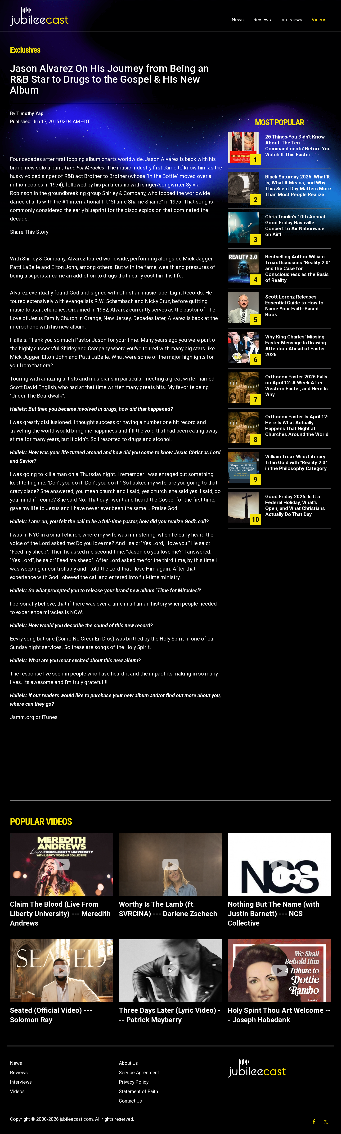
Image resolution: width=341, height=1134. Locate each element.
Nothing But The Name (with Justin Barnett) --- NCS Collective (274, 913)
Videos (319, 19)
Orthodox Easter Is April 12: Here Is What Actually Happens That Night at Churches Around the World (296, 425)
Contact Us (130, 1101)
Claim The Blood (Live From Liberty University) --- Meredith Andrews (60, 913)
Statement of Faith (138, 1091)
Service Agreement (139, 1072)
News (238, 19)
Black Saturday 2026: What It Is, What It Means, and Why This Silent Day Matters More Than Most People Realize (298, 185)
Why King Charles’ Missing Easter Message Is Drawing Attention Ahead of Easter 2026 (295, 345)
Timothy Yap (29, 113)
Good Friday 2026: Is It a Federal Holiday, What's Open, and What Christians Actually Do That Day (295, 505)
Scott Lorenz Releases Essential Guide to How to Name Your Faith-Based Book (294, 305)
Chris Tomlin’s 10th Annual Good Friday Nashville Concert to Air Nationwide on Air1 (295, 225)
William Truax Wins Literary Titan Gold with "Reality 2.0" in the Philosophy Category (296, 462)
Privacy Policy (133, 1082)
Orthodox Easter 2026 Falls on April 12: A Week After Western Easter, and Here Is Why (296, 385)
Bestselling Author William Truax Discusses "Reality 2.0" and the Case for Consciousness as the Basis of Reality (297, 268)
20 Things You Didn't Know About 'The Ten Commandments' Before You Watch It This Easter (298, 145)
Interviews (291, 19)
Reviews (262, 19)
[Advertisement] (279, 89)
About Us (128, 1063)
